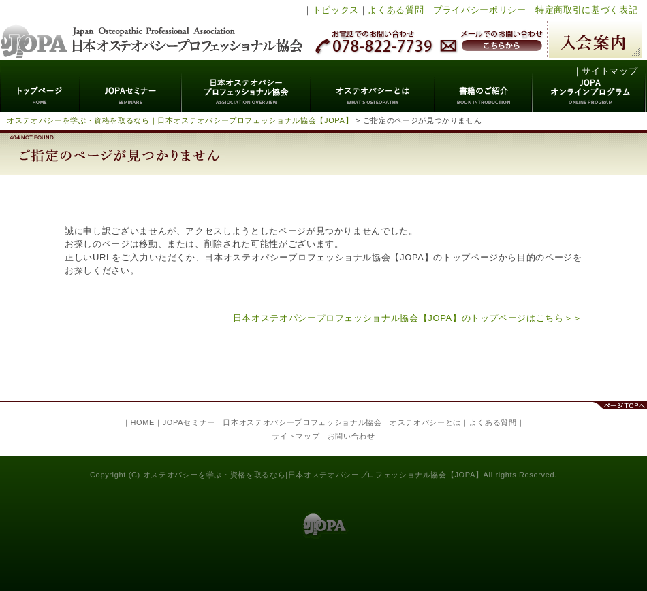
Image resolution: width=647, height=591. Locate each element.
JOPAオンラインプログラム (589, 86)
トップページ (40, 86)
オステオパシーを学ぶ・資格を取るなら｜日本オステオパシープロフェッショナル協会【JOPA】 (180, 120)
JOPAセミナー (131, 86)
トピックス (336, 10)
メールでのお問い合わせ (491, 39)
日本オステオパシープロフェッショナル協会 (152, 30)
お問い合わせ (351, 436)
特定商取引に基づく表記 (586, 10)
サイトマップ (609, 71)
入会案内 (596, 39)
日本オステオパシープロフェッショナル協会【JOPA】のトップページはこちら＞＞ (407, 318)
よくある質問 (396, 10)
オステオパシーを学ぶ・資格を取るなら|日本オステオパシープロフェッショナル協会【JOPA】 (313, 475)
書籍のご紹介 (484, 86)
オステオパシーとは (373, 86)
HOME (142, 422)
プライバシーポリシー (479, 10)
